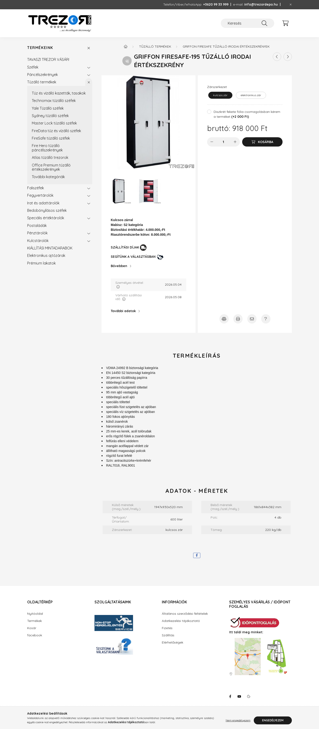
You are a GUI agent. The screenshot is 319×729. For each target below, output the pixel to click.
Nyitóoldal (35, 613)
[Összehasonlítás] (224, 319)
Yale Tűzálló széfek (48, 108)
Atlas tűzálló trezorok (50, 157)
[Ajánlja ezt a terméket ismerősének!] (252, 319)
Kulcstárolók (38, 240)
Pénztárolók (37, 233)
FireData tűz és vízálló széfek (56, 130)
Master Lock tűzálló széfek (54, 123)
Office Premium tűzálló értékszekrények (51, 167)
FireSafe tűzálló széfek (51, 138)
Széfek (32, 67)
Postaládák (37, 225)
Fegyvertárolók (40, 195)
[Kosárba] (262, 142)
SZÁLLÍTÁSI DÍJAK (125, 247)
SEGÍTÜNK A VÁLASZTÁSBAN (133, 257)
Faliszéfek (35, 188)
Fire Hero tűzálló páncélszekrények (47, 147)
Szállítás (168, 635)
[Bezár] (290, 4)
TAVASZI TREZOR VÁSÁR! (48, 59)
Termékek (34, 621)
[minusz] (211, 141)
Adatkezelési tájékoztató (181, 621)
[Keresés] (247, 23)
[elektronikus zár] (251, 95)
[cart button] (285, 23)
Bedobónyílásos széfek (47, 210)
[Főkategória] (125, 46)
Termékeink (40, 48)
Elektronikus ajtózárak (46, 255)
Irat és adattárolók (43, 203)
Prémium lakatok (41, 263)
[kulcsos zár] (220, 95)
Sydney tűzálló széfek (50, 115)
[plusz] (235, 141)
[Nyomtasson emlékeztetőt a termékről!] (238, 319)
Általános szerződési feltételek (185, 613)
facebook (34, 635)
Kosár (31, 628)
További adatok (123, 311)
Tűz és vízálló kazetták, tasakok (59, 93)
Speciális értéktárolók (45, 218)
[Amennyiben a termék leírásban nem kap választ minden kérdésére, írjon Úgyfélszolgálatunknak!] (265, 319)
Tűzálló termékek (41, 82)
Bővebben (119, 266)
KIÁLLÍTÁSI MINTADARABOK (49, 248)
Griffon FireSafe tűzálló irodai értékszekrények (226, 46)
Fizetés (167, 628)
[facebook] (196, 555)
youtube (239, 696)
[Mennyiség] (223, 142)
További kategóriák (48, 176)
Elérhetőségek (172, 642)
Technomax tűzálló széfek (54, 100)
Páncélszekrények (42, 74)
